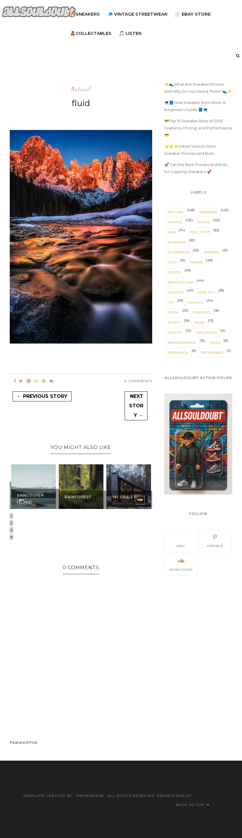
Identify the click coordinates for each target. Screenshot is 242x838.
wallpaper (206, 333)
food (172, 262)
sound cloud (180, 564)
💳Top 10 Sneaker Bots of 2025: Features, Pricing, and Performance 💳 (198, 127)
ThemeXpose (89, 795)
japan (173, 312)
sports (174, 322)
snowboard (212, 353)
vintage (175, 222)
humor (196, 262)
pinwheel (202, 312)
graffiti (175, 333)
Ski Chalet (124, 497)
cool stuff (200, 232)
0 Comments (138, 381)
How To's (206, 292)
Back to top (192, 805)
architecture (180, 282)
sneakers (208, 212)
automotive (179, 252)
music (199, 322)
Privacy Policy (174, 795)
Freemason (178, 353)
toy (171, 302)
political (176, 292)
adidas (203, 222)
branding (177, 242)
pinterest (215, 540)
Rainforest (78, 497)
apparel (211, 252)
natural (80, 89)
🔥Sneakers (85, 14)
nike (172, 232)
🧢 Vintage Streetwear (137, 14)
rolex (215, 343)
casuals (195, 302)
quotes (174, 272)
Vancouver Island (30, 499)
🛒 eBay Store (193, 14)
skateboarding (182, 343)
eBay (181, 540)
